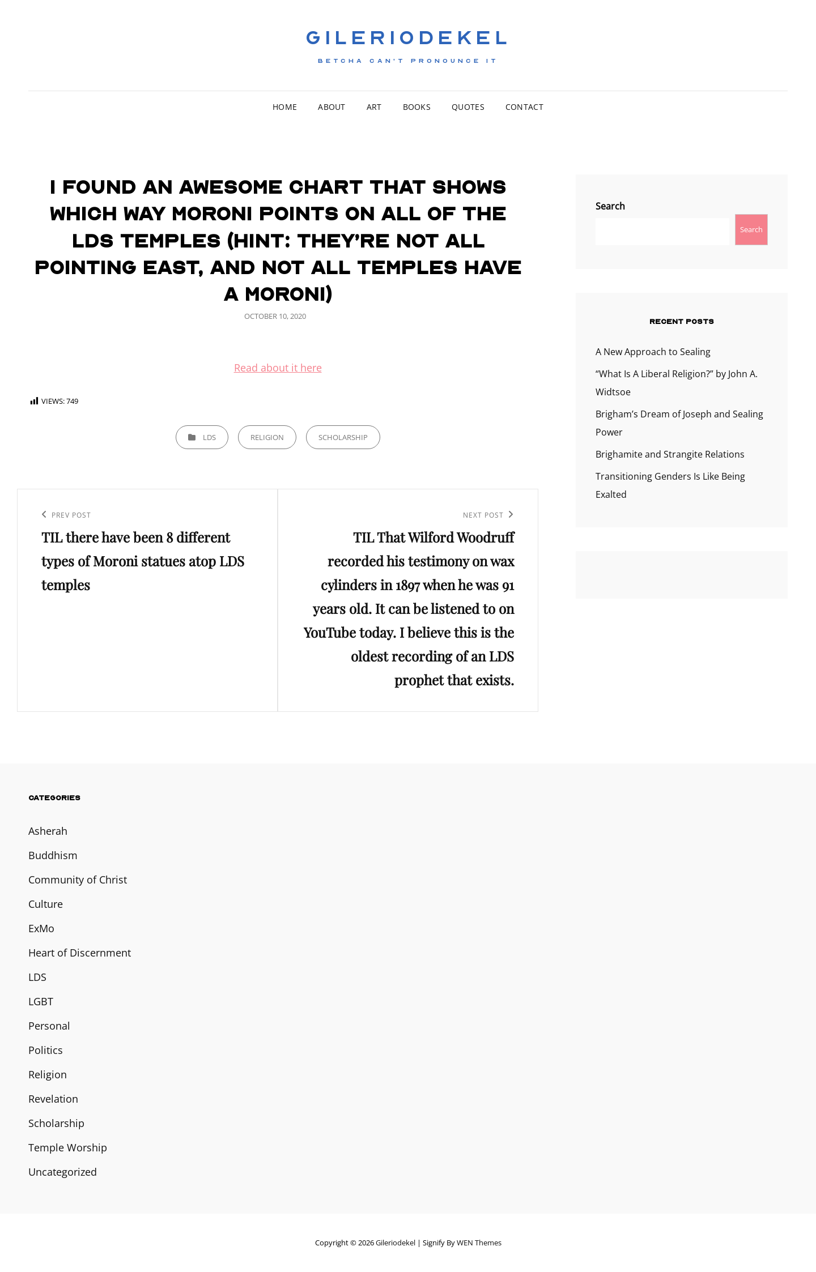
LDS (209, 437)
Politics (45, 1050)
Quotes (468, 106)
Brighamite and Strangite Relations (670, 454)
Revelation (53, 1098)
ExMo (41, 928)
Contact (524, 106)
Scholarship (343, 437)
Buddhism (53, 855)
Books (417, 106)
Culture (45, 904)
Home (285, 106)
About (331, 106)
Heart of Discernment (79, 952)
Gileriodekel (408, 38)
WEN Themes (479, 1242)
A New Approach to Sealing (653, 351)
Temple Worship (67, 1147)
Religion (267, 437)
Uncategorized (62, 1172)
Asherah (47, 831)
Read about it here (278, 367)
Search (610, 206)
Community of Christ (77, 879)
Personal (49, 1025)
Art (374, 106)
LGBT (40, 1001)
